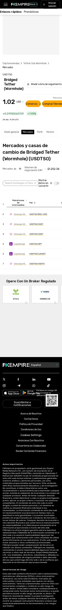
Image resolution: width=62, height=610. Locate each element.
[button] (5, 4)
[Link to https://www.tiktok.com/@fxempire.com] (53, 386)
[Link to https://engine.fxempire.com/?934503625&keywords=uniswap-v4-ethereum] (17, 224)
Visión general (11, 132)
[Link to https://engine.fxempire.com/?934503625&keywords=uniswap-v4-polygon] (17, 263)
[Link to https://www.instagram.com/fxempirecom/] (9, 386)
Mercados (28, 132)
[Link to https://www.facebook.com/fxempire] (24, 379)
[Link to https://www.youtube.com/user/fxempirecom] (53, 379)
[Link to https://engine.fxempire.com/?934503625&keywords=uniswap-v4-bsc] (17, 214)
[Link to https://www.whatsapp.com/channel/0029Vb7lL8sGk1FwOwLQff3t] (38, 386)
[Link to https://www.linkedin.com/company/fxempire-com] (38, 379)
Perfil (39, 132)
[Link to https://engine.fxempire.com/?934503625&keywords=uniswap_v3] (18, 234)
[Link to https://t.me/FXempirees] (24, 385)
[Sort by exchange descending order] (19, 202)
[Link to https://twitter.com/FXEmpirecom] (9, 379)
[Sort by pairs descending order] (32, 203)
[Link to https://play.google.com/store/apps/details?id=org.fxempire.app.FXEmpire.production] (31, 393)
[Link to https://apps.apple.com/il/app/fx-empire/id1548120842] (12, 393)
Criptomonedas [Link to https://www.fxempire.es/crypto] (11, 63)
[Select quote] (20, 101)
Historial (50, 132)
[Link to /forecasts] (31, 11)
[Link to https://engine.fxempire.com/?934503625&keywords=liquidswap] (17, 244)
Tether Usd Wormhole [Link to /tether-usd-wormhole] (35, 63)
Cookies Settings (31, 435)
